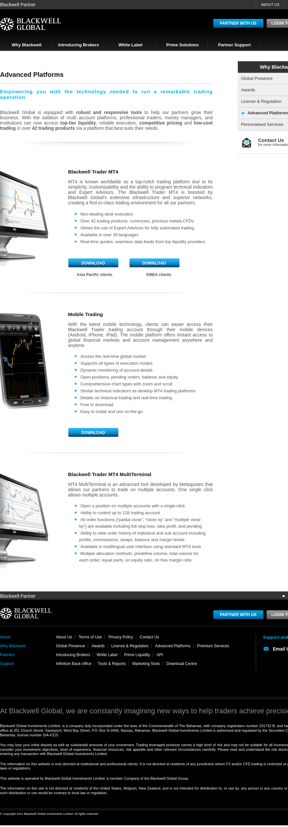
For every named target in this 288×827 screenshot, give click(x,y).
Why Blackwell (26, 44)
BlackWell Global (30, 24)
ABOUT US (270, 5)
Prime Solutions (182, 44)
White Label (131, 44)
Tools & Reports (112, 663)
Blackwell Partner (18, 4)
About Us (64, 637)
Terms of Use (90, 637)
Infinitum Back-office (73, 663)
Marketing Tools (146, 663)
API (159, 655)
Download (93, 263)
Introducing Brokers (78, 44)
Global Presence (70, 646)
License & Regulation (130, 646)
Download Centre (181, 663)
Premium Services (213, 646)
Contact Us (149, 637)
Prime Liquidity (137, 655)
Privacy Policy (120, 637)
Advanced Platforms (172, 646)
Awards (98, 646)
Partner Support (234, 44)
